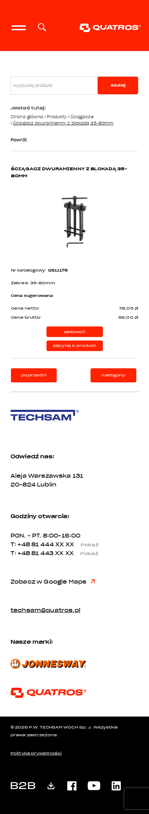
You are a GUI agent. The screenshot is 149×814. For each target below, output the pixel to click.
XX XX (79, 544)
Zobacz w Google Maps (53, 582)
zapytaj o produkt (74, 345)
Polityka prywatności (36, 753)
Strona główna (27, 116)
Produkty (57, 116)
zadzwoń (74, 332)
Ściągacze (82, 116)
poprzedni (33, 375)
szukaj (118, 85)
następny (113, 375)
